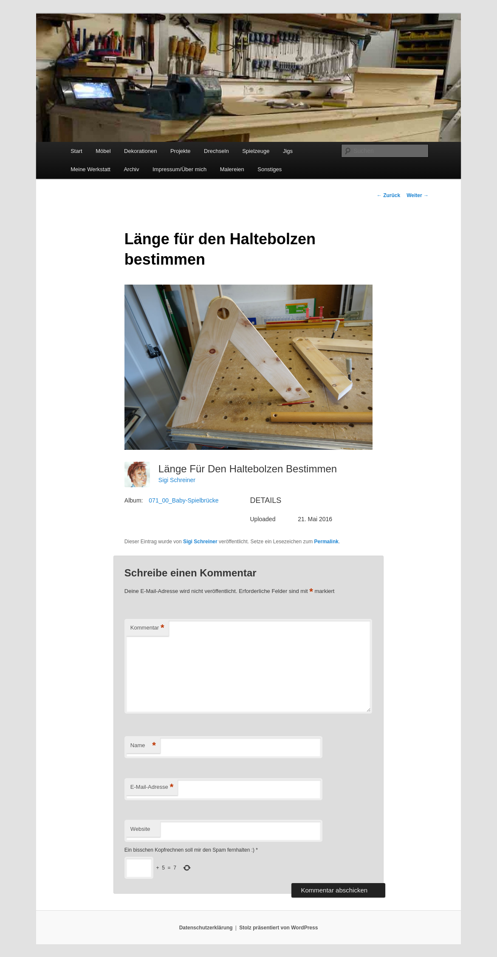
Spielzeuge (255, 151)
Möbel (103, 151)
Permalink (326, 542)
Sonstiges (269, 169)
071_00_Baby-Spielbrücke (183, 500)
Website (140, 829)
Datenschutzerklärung (206, 928)
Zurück (388, 195)
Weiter (418, 195)
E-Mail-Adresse (151, 787)
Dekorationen (140, 151)
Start (76, 151)
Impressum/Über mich (179, 169)
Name (143, 746)
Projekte (180, 151)
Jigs (288, 151)
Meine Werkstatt (90, 169)
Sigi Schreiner (176, 480)
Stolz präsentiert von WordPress (278, 928)
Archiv (131, 169)
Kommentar (147, 628)
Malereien (232, 169)
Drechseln (216, 151)
